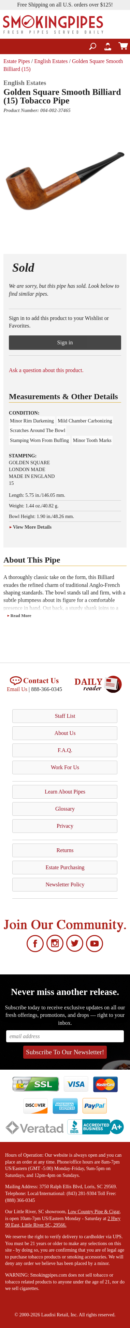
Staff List (65, 716)
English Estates (51, 61)
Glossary (65, 809)
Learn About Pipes (65, 792)
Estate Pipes (16, 61)
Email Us (17, 689)
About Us (65, 733)
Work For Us (65, 767)
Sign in (65, 342)
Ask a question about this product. (46, 370)
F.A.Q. (65, 750)
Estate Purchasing (64, 867)
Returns (65, 850)
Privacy (65, 826)
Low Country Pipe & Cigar (93, 1211)
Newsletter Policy (64, 884)
